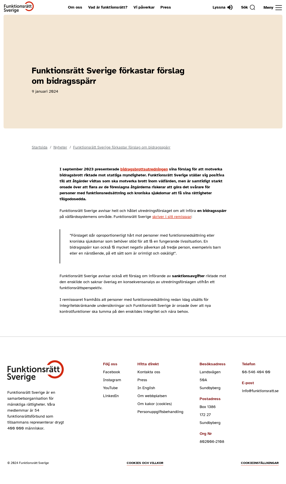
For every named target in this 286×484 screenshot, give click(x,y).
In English (146, 387)
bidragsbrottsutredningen (144, 169)
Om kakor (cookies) (154, 403)
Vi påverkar (144, 7)
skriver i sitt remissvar (171, 216)
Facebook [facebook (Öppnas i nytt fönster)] (111, 371)
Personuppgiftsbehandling (160, 411)
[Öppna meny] (273, 7)
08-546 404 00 (256, 371)
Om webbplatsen (152, 395)
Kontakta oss (148, 371)
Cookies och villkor (145, 463)
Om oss (75, 7)
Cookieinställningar (260, 463)
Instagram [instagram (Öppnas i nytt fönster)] (112, 379)
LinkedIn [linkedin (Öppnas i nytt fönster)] (111, 395)
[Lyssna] (223, 7)
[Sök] (248, 7)
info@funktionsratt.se (260, 390)
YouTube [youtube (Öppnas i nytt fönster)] (110, 387)
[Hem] (19, 7)
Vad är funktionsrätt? (108, 7)
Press (165, 7)
